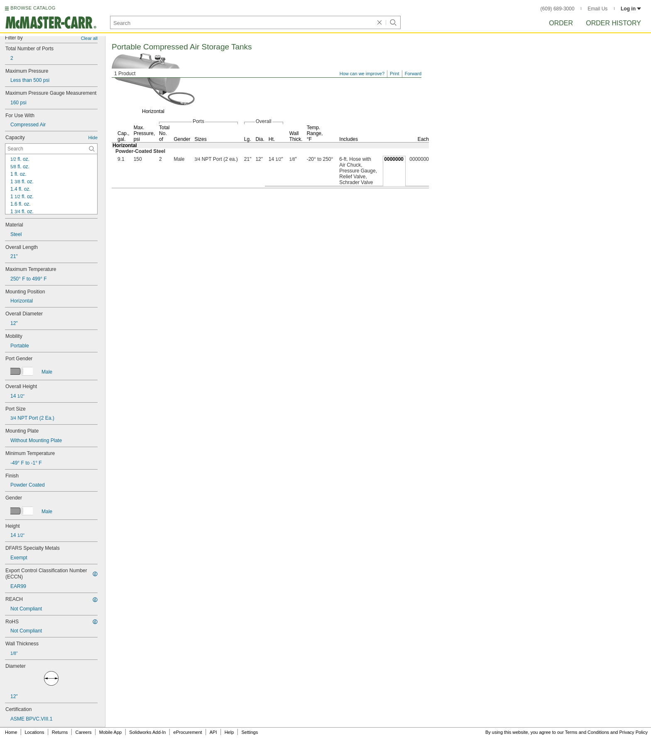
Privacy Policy (633, 732)
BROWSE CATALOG (32, 7)
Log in (631, 9)
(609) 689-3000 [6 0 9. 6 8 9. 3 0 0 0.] (558, 9)
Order (561, 23)
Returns (60, 732)
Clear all (89, 38)
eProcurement (188, 732)
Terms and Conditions (587, 732)
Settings (249, 732)
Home (11, 732)
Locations (34, 732)
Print (394, 73)
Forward (413, 73)
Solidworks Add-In (147, 732)
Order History (613, 23)
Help (229, 732)
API (213, 732)
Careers (83, 732)
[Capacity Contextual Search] (51, 148)
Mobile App (110, 732)
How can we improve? (362, 73)
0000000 (394, 159)
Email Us (597, 9)
